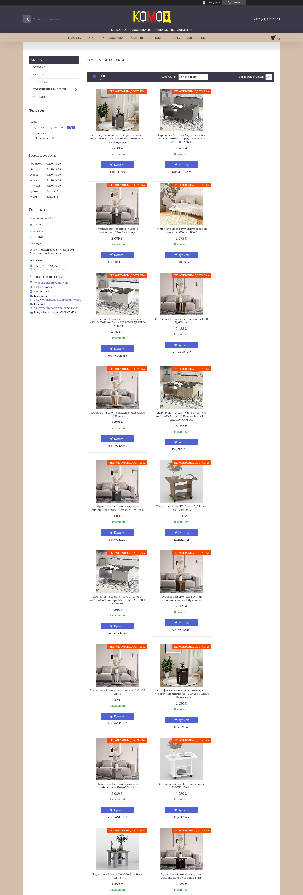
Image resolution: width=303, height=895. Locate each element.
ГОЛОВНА (74, 38)
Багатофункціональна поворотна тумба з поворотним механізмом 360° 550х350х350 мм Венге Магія (180, 513)
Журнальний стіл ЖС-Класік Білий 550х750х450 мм (117, 605)
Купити (119, 165)
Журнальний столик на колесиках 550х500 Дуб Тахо (117, 785)
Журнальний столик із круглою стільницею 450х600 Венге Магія (244, 605)
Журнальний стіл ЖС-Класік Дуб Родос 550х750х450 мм (117, 417)
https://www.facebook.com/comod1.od (53, 307)
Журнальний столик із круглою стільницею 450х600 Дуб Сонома (180, 785)
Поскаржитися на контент (141, 891)
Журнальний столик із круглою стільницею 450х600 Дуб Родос (244, 417)
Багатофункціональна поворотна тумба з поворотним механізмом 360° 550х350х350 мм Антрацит (117, 138)
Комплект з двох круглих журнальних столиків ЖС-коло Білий (117, 230)
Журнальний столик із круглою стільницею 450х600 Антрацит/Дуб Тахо (244, 324)
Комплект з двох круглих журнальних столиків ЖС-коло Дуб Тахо (244, 695)
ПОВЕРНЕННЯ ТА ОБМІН (49, 89)
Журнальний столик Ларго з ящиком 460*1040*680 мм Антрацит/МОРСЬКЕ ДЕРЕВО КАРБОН (180, 138)
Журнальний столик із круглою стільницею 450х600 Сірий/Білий (117, 695)
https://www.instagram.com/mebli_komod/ (56, 299)
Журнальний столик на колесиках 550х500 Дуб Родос (244, 230)
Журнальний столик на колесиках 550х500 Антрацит (244, 785)
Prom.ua (169, 887)
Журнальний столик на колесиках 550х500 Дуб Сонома (117, 324)
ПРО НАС (175, 38)
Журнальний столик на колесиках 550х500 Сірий (117, 511)
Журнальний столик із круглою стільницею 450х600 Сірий (244, 511)
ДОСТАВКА (116, 38)
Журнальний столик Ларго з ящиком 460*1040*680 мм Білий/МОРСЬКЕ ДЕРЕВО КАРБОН (180, 232)
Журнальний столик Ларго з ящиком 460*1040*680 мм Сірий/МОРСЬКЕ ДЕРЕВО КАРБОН (180, 419)
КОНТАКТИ (156, 38)
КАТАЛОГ (93, 38)
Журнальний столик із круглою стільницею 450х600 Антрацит (244, 136)
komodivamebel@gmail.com (51, 282)
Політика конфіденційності (171, 891)
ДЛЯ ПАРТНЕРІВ (198, 38)
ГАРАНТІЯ (136, 38)
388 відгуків (213, 2)
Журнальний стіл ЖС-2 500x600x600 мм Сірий (180, 605)
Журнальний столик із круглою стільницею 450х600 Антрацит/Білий (180, 695)
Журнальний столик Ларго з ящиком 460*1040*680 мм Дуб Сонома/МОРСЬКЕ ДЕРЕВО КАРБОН (180, 326)
